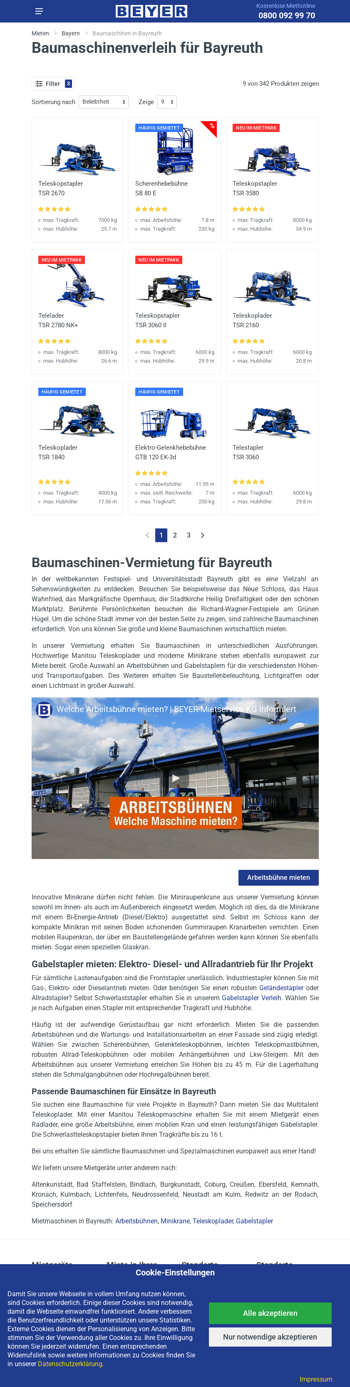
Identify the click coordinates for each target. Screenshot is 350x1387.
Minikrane (175, 1221)
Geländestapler (281, 988)
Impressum (316, 1379)
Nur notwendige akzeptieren (270, 1336)
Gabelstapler (254, 1221)
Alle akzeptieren (270, 1313)
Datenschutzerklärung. (71, 1364)
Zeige (146, 102)
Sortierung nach (53, 102)
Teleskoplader (213, 1221)
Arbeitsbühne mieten (278, 878)
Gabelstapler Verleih (251, 998)
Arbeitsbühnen (136, 1221)
